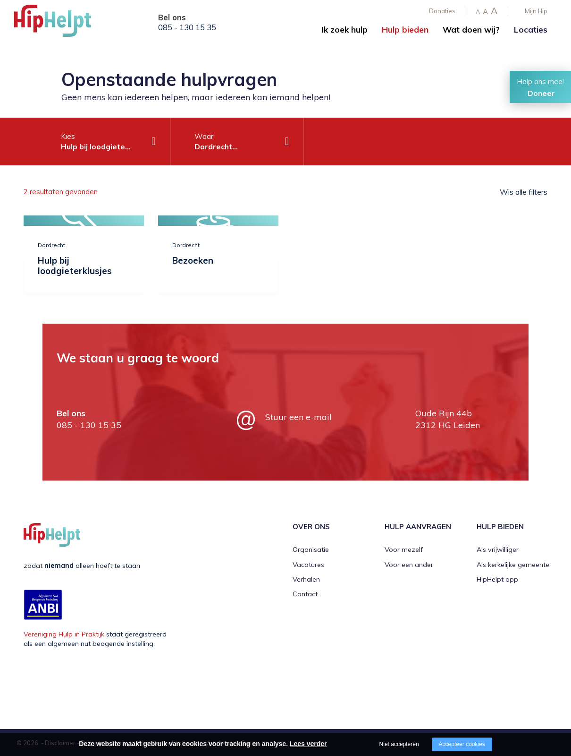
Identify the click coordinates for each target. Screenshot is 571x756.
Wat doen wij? (471, 29)
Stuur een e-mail (298, 416)
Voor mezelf (404, 549)
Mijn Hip (536, 11)
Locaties (530, 29)
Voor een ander (409, 564)
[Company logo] (61, 24)
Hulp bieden (405, 29)
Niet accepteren (399, 744)
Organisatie (311, 549)
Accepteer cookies (462, 744)
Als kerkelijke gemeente (513, 564)
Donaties (442, 11)
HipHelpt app (497, 579)
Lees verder (308, 743)
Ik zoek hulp (344, 29)
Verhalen (306, 579)
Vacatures (308, 564)
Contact (305, 594)
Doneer (541, 93)
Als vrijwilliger (498, 549)
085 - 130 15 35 (187, 27)
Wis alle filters (523, 192)
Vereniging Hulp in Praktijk (64, 633)
